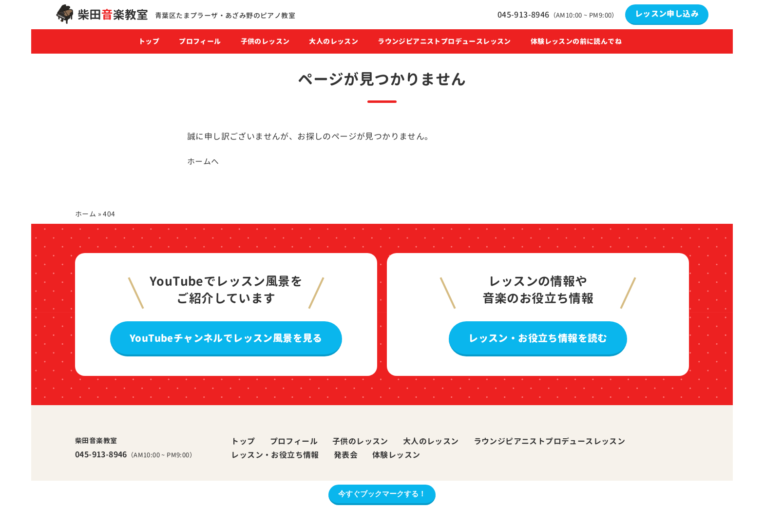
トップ (148, 41)
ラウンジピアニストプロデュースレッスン (444, 41)
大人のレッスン (333, 41)
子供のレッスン (265, 41)
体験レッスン (396, 455)
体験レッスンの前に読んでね (576, 41)
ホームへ (203, 161)
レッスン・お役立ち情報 (275, 455)
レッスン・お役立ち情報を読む (538, 338)
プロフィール (200, 41)
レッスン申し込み (667, 13)
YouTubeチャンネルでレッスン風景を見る (226, 338)
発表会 (346, 455)
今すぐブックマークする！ (382, 493)
